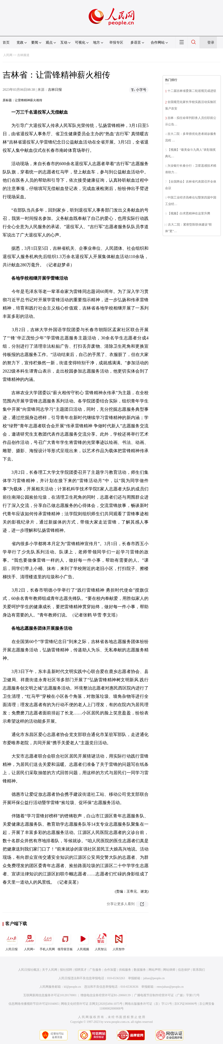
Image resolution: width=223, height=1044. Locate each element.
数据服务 (140, 969)
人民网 (7, 55)
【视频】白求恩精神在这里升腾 (188, 213)
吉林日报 (55, 89)
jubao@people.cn (154, 978)
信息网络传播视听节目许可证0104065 (33, 1003)
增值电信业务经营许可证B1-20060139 (105, 995)
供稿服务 (125, 969)
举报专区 (116, 42)
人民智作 (118, 941)
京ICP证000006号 (185, 1003)
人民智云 (100, 941)
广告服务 (95, 969)
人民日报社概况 (28, 969)
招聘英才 (80, 969)
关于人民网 (49, 969)
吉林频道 (23, 55)
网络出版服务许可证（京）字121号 (148, 1003)
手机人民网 (47, 941)
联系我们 (199, 969)
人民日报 (11, 941)
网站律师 (169, 969)
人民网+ (29, 941)
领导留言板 (65, 941)
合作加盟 (110, 969)
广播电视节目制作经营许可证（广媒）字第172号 (167, 995)
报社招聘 (66, 969)
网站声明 (155, 969)
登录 (210, 42)
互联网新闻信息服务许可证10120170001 (50, 995)
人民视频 (83, 941)
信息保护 (184, 969)
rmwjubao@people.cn (170, 986)
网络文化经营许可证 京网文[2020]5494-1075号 (92, 1003)
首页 (6, 42)
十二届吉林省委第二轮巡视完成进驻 (191, 90)
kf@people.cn (72, 986)
